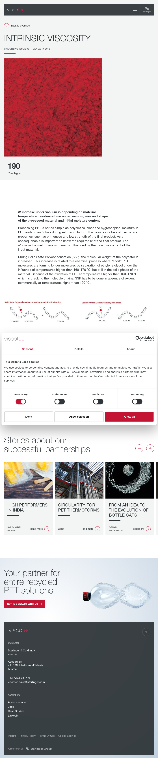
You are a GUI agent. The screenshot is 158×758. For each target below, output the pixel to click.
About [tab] (131, 349)
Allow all (129, 416)
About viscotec (17, 702)
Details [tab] (79, 349)
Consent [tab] (27, 349)
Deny (28, 416)
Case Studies (16, 711)
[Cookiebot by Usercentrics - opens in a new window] (138, 338)
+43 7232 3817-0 (19, 677)
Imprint (12, 735)
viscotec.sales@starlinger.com (26, 682)
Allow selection (79, 416)
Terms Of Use (47, 735)
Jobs (11, 706)
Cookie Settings (67, 735)
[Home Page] (16, 10)
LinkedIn (13, 715)
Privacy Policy (27, 735)
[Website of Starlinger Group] (38, 748)
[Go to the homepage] (19, 630)
